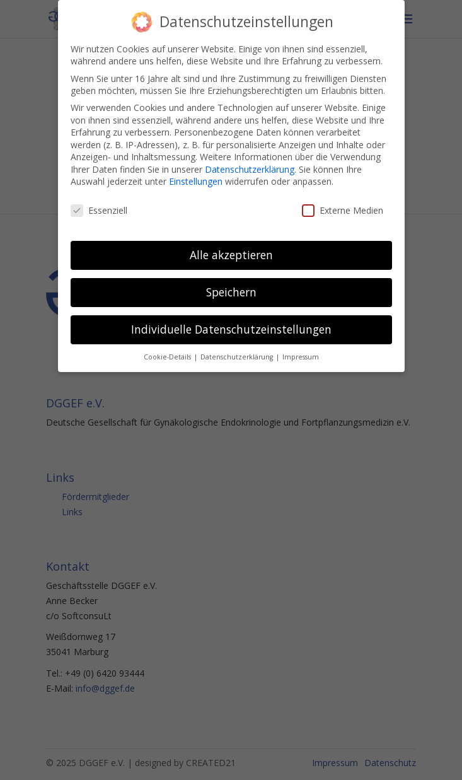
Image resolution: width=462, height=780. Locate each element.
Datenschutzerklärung (249, 163)
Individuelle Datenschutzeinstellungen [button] (231, 322)
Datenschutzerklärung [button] (237, 350)
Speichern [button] (231, 285)
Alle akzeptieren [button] (231, 248)
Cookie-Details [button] (168, 350)
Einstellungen (195, 176)
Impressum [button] (300, 350)
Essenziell (99, 205)
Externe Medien (342, 205)
